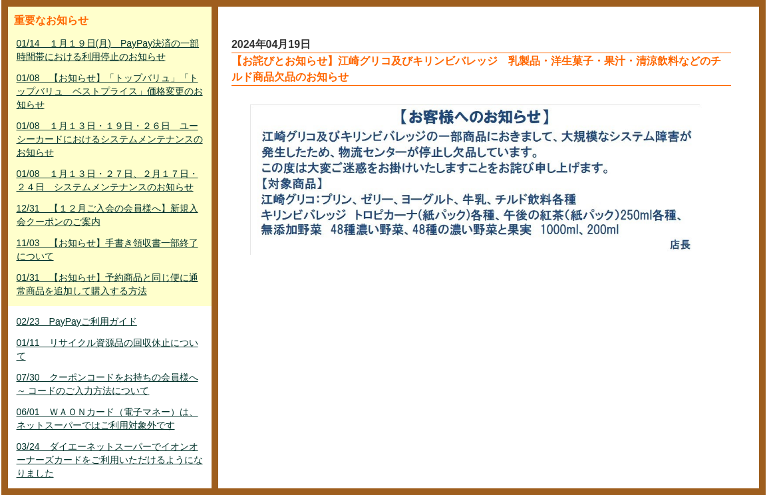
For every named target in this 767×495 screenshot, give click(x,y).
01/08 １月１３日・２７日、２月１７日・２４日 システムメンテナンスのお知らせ (107, 180)
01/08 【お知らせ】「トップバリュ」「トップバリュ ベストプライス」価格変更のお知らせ (110, 91)
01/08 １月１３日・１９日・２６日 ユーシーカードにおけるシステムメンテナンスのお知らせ (110, 139)
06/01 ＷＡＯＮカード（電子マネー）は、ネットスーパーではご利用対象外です (107, 418)
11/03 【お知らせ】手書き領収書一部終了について (107, 249)
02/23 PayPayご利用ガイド (77, 321)
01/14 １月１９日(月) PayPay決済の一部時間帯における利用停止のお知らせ (108, 50)
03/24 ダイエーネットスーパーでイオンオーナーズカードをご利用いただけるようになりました (110, 459)
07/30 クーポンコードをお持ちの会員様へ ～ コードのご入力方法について (107, 384)
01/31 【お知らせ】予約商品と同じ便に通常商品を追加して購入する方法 (107, 284)
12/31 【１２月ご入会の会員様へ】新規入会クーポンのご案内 (107, 215)
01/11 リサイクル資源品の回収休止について (107, 349)
